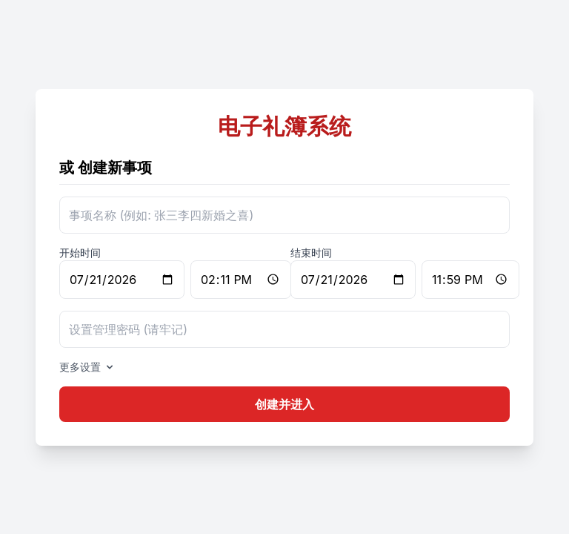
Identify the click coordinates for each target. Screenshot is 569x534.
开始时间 (80, 252)
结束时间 (311, 252)
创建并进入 (284, 404)
